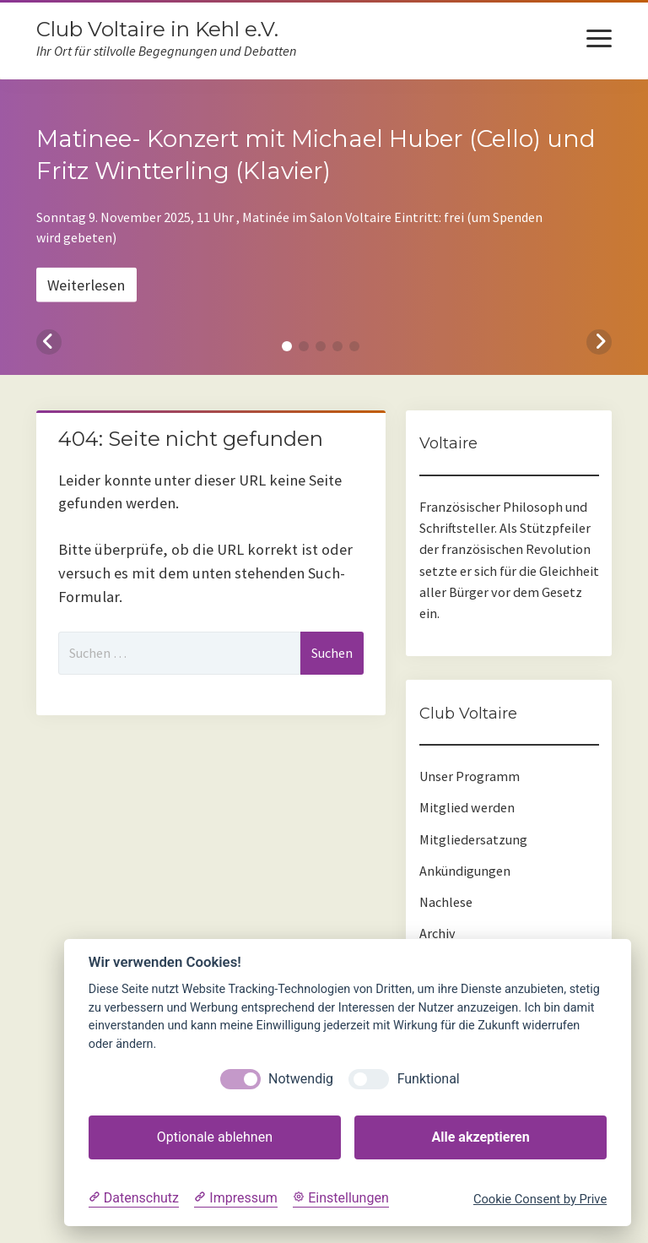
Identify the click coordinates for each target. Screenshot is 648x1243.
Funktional (428, 1079)
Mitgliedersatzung (473, 839)
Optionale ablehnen (215, 1137)
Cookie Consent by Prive (540, 1199)
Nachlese (445, 901)
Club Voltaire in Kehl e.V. (157, 29)
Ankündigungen (464, 870)
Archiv (437, 933)
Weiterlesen (86, 284)
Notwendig (300, 1079)
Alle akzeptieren (480, 1137)
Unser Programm (469, 776)
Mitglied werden (467, 807)
